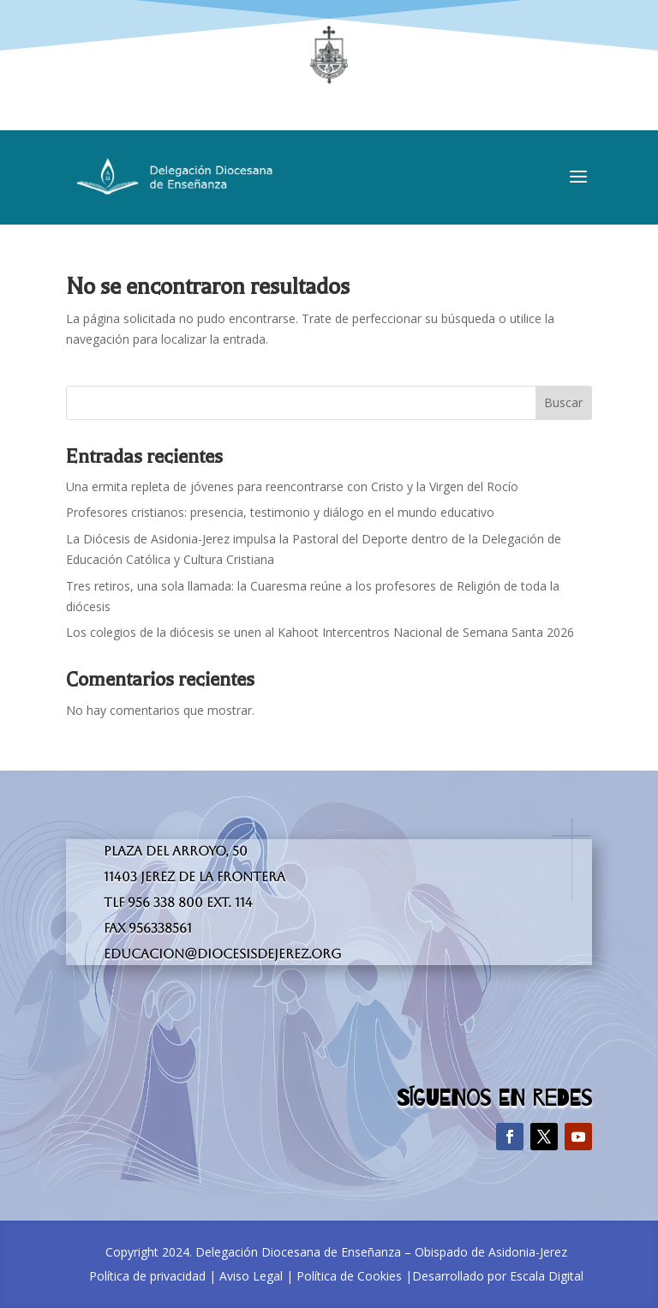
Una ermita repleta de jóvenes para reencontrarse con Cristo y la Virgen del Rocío (292, 486)
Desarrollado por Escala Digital (497, 1276)
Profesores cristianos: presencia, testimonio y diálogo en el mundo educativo (280, 512)
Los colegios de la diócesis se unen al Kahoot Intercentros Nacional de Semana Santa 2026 (320, 632)
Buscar (563, 402)
